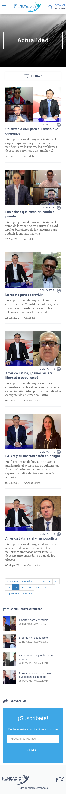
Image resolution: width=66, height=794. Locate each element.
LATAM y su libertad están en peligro (32, 456)
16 (45, 587)
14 (31, 587)
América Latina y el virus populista (31, 538)
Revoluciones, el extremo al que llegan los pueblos (35, 675)
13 (24, 587)
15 (38, 587)
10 (57, 581)
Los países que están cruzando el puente (30, 214)
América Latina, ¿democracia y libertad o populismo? (28, 375)
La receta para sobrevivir (24, 295)
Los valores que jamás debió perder (36, 657)
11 (9, 587)
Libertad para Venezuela (33, 620)
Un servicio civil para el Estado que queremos (31, 131)
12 (17, 587)
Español (60, 5)
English (60, 8)
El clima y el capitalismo (33, 638)
